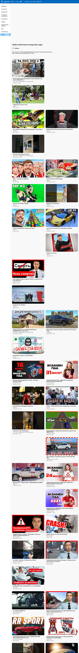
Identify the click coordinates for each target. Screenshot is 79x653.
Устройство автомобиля (4, 15)
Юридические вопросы (4, 25)
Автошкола (4, 9)
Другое (3, 34)
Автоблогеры (4, 31)
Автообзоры (4, 19)
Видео (12, 1)
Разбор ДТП (4, 12)
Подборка (3, 6)
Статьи (17, 1)
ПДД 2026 (7, 1)
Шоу (2, 28)
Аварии (3, 21)
